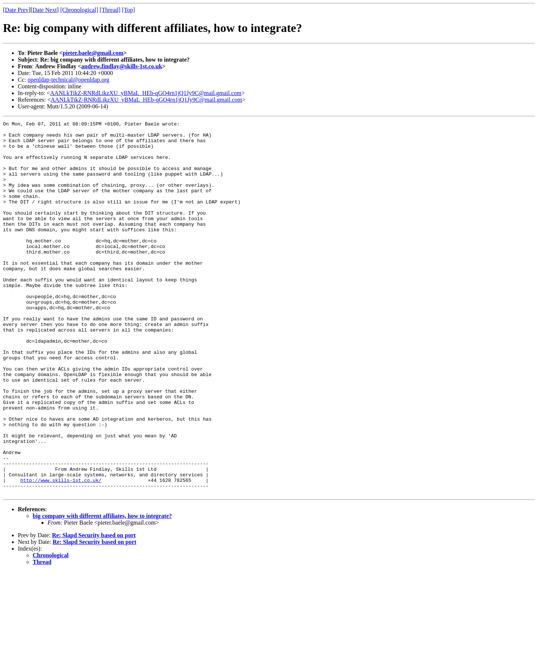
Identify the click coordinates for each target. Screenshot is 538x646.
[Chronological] (79, 10)
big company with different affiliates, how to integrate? (102, 590)
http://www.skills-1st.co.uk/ (60, 552)
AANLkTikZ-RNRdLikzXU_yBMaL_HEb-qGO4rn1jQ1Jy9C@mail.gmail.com (145, 93)
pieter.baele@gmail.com (93, 53)
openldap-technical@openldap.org (68, 79)
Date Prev (17, 10)
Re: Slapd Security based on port (94, 610)
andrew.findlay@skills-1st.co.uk (121, 66)
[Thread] (110, 10)
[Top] (128, 10)
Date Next (45, 10)
